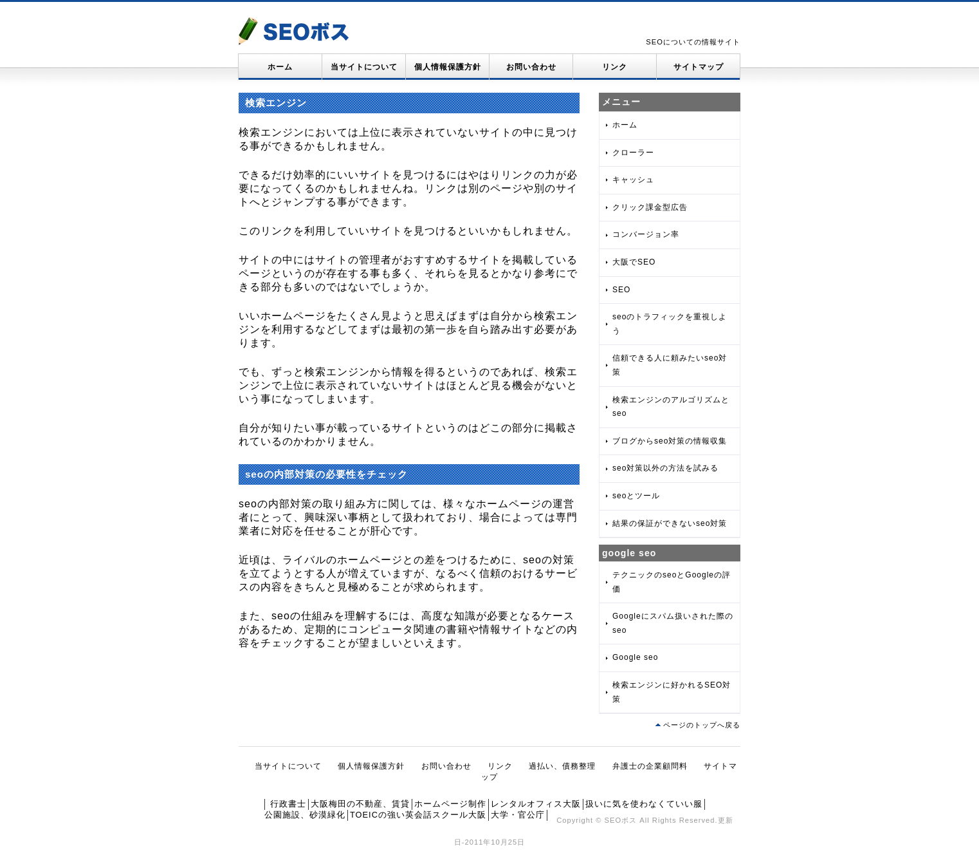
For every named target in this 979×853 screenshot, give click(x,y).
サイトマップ (698, 66)
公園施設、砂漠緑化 (304, 815)
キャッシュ (633, 179)
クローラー (633, 152)
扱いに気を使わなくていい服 (643, 804)
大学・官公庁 (518, 815)
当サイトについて (364, 66)
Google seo (635, 657)
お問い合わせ (531, 66)
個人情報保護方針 (447, 66)
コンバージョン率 (645, 234)
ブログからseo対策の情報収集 (669, 440)
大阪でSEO (633, 262)
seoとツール (636, 495)
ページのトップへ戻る (701, 725)
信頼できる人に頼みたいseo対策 (669, 365)
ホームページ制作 (450, 804)
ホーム (280, 66)
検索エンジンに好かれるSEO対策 (671, 692)
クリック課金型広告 (650, 207)
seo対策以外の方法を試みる (665, 468)
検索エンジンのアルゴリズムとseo (670, 406)
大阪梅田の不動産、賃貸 (360, 804)
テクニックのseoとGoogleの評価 (671, 582)
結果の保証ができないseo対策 (669, 523)
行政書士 (288, 804)
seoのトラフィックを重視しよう (669, 323)
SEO (621, 289)
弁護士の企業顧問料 (650, 766)
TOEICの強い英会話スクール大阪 (418, 815)
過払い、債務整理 (562, 766)
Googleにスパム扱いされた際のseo (672, 623)
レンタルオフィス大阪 (536, 804)
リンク (614, 66)
